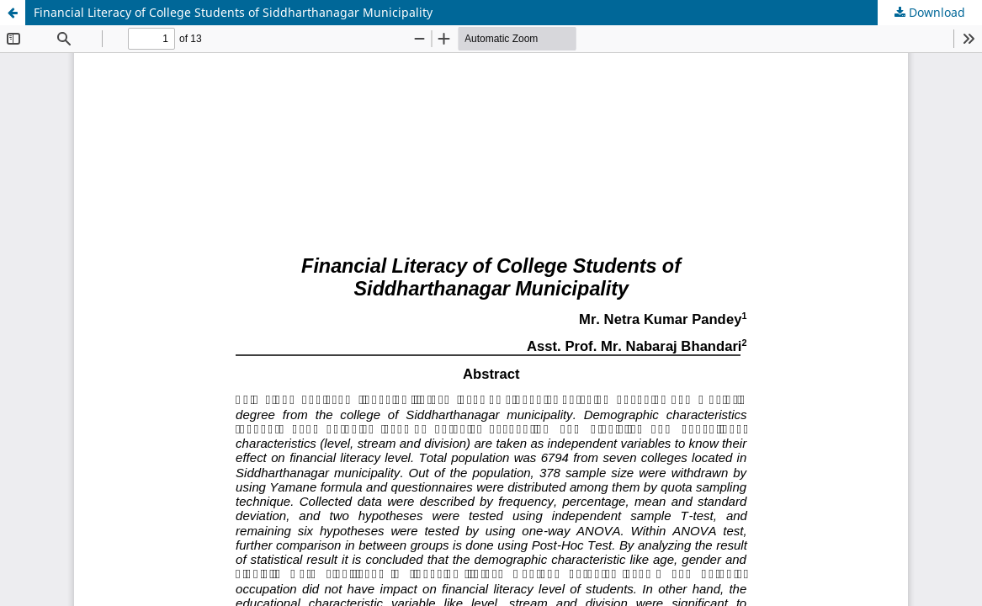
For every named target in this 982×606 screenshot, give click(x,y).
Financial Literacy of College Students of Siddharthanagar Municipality (233, 12)
